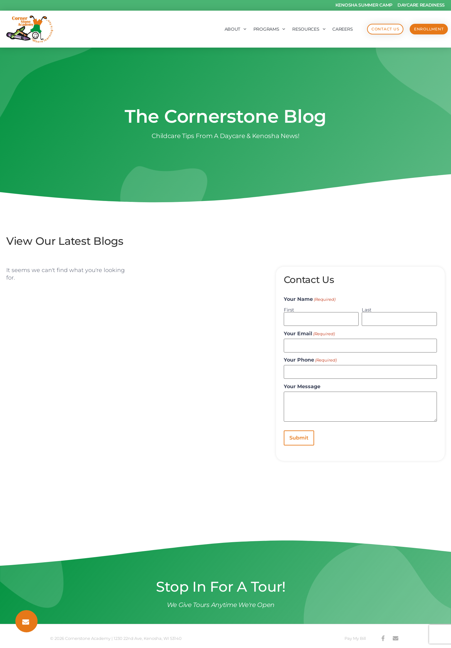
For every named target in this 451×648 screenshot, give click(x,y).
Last (366, 309)
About (222, 29)
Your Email (309, 332)
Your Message (302, 383)
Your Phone (310, 357)
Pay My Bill (355, 633)
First (289, 309)
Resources (295, 29)
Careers (329, 29)
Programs (256, 29)
